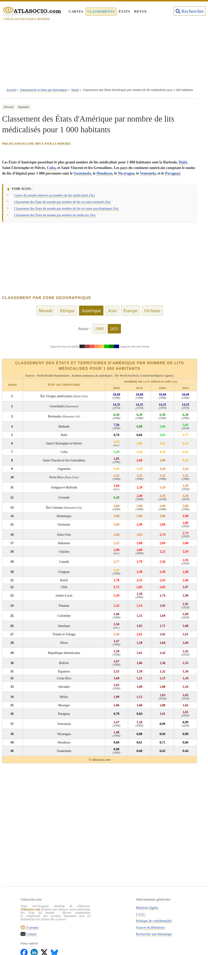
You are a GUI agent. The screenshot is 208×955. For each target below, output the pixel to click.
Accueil (11, 90)
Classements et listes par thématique (43, 90)
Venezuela (148, 173)
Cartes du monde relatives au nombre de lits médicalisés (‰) (54, 195)
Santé (75, 90)
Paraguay (172, 173)
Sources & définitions (104, 926)
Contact (33, 940)
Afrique (67, 310)
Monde (46, 310)
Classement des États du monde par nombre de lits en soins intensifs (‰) (62, 202)
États (124, 11)
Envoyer (9, 107)
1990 (99, 328)
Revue (140, 11)
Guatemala (82, 173)
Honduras (104, 173)
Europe (130, 310)
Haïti (183, 162)
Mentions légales (101, 907)
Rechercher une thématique (108, 933)
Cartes (76, 11)
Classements (101, 11)
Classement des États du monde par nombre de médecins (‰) (54, 215)
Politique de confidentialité (107, 920)
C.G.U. (94, 913)
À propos (34, 933)
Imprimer (23, 107)
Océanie (152, 310)
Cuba (51, 168)
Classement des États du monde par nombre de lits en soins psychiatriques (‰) (66, 208)
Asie (112, 310)
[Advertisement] (104, 56)
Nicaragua (126, 173)
